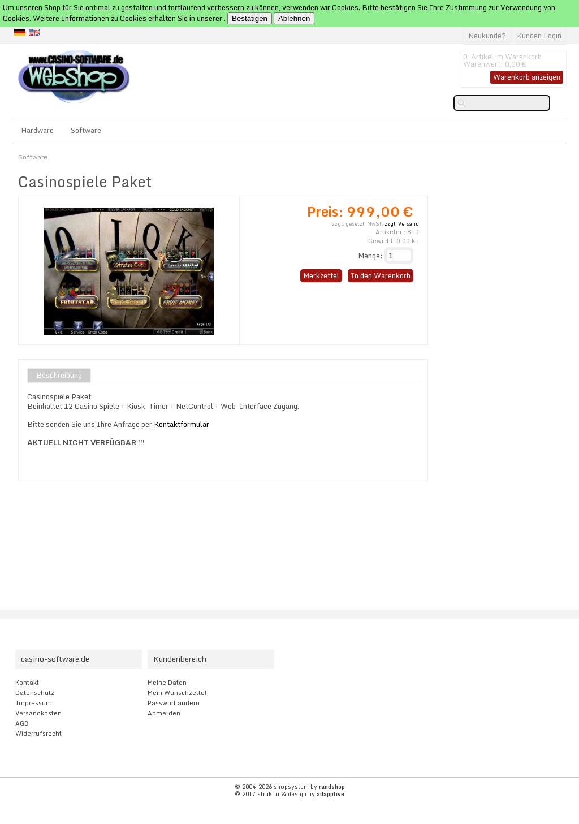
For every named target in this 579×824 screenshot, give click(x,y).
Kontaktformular (181, 424)
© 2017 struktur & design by (289, 794)
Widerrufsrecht (38, 733)
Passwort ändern (174, 703)
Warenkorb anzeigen (526, 77)
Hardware (37, 130)
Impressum (33, 703)
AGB (22, 723)
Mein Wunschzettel (177, 693)
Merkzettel (321, 275)
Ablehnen (294, 18)
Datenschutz (34, 693)
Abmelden (164, 713)
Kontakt (27, 683)
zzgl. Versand (401, 223)
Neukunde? (487, 35)
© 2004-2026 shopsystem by (290, 786)
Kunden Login (539, 35)
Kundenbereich (179, 659)
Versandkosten (38, 713)
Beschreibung (59, 375)
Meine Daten (167, 683)
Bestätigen (249, 18)
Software (86, 130)
